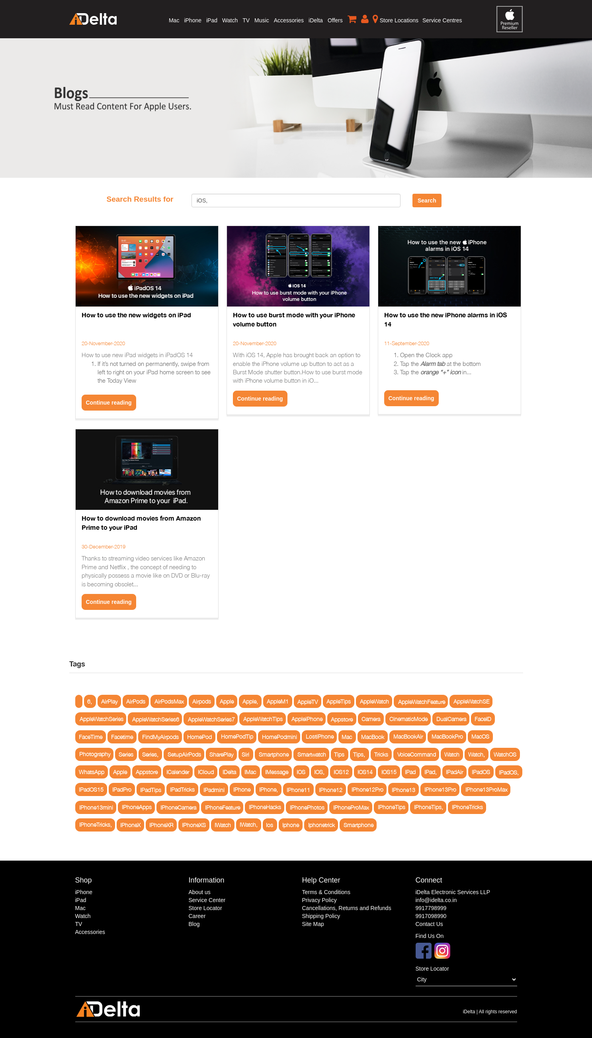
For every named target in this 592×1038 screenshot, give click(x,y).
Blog (194, 924)
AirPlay (109, 701)
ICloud (206, 772)
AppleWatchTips (263, 719)
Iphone (290, 825)
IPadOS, (509, 772)
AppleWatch (374, 701)
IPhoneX (130, 825)
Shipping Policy (321, 916)
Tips (339, 754)
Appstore (342, 719)
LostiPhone (320, 736)
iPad (211, 20)
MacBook (372, 736)
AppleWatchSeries (101, 719)
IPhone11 (298, 789)
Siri (245, 754)
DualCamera (451, 719)
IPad (410, 772)
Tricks (381, 754)
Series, (150, 754)
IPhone (241, 789)
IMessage (276, 772)
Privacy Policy (319, 900)
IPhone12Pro (367, 789)
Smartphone (274, 754)
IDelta (229, 772)
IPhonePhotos (307, 807)
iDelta (316, 20)
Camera (370, 719)
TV (246, 20)
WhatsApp (91, 772)
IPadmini (214, 789)
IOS (301, 772)
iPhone (192, 20)
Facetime (122, 736)
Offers (335, 20)
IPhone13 (403, 789)
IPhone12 (330, 789)
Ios (269, 825)
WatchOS (505, 754)
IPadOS (481, 772)
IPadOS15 (91, 789)
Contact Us (429, 924)
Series (126, 754)
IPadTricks (182, 789)
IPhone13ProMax (486, 789)
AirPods (135, 701)
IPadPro (121, 789)
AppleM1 (278, 701)
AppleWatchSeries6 (155, 719)
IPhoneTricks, (95, 825)
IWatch (223, 825)
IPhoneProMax (351, 807)
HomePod (199, 736)
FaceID (483, 719)
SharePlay (221, 754)
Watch (230, 20)
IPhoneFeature (222, 807)
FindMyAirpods (160, 736)
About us (200, 892)
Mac (174, 20)
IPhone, (268, 789)
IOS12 (341, 772)
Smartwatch (311, 754)
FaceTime (90, 736)
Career (197, 916)
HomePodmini (279, 736)
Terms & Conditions (326, 892)
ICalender (177, 772)
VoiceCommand (416, 754)
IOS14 (365, 772)
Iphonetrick (321, 825)
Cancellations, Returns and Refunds (346, 908)
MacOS (480, 736)
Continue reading (109, 402)
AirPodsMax (169, 701)
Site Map (313, 924)
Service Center (207, 900)
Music (261, 20)
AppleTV (307, 701)
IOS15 (389, 772)
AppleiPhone (306, 719)
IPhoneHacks (265, 807)
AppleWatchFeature (421, 701)
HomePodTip (237, 736)
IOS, (319, 772)
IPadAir (454, 772)
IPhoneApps (137, 807)
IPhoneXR (161, 825)
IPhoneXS (194, 825)
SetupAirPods (184, 754)
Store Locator (205, 908)
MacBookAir (408, 736)
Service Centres (442, 20)
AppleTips (338, 701)
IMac (250, 772)
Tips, (359, 754)
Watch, (476, 754)
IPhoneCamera (178, 807)
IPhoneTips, (428, 807)
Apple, (250, 701)
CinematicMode (408, 719)
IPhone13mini (96, 807)
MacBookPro (447, 736)
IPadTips (150, 789)
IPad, (430, 772)
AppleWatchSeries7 (211, 719)
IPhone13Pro (440, 789)
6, (89, 701)
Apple (227, 701)
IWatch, (249, 825)
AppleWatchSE (471, 701)
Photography (94, 754)
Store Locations (395, 19)
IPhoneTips (391, 807)
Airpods (201, 701)
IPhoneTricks (467, 807)
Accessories (289, 20)
